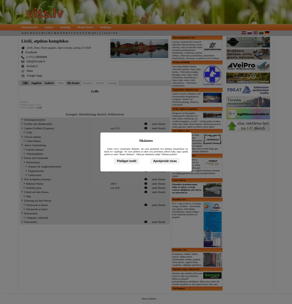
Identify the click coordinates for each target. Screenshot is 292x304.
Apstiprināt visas (165, 161)
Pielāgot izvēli (126, 161)
